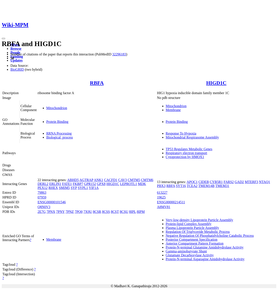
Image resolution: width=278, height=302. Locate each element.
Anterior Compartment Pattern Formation (194, 243)
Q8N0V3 (44, 207)
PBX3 (161, 186)
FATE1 (67, 184)
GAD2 (239, 182)
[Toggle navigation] (3, 38)
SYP (74, 188)
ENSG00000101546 (52, 202)
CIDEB (204, 182)
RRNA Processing (59, 133)
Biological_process (59, 137)
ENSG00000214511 (171, 202)
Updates (16, 60)
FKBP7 (78, 184)
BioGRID (17, 69)
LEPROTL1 (128, 184)
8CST (115, 212)
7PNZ (70, 212)
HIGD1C (216, 83)
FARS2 (228, 182)
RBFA (97, 83)
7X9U (87, 212)
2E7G (42, 212)
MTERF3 (251, 182)
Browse (15, 48)
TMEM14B (206, 186)
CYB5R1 (216, 182)
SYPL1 (83, 188)
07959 (42, 197)
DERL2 (43, 184)
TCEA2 (192, 186)
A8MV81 (163, 207)
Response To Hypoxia (181, 133)
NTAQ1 (264, 182)
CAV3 (122, 180)
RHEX (53, 188)
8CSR (97, 212)
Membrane (173, 110)
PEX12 (43, 188)
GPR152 (90, 184)
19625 (161, 197)
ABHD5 (73, 180)
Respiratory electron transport (186, 153)
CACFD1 (110, 180)
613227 (162, 192)
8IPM (141, 212)
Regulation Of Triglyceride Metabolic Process (198, 232)
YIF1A (94, 188)
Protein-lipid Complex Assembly (189, 224)
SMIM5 (64, 188)
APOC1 (192, 182)
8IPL (132, 212)
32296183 (119, 54)
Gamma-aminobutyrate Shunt (186, 251)
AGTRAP (86, 180)
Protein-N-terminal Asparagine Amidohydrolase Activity (205, 259)
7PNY (60, 212)
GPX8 (101, 184)
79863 (42, 192)
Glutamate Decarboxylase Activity (190, 255)
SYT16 (181, 186)
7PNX (50, 212)
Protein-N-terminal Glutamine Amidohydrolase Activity (205, 247)
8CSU (124, 212)
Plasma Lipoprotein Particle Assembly (192, 228)
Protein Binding (57, 121)
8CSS (106, 212)
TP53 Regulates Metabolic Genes (189, 149)
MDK (142, 184)
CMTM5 (134, 180)
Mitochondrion (56, 108)
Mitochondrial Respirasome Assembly (192, 137)
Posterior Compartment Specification (191, 239)
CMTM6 (147, 180)
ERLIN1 (55, 184)
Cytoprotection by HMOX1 (185, 157)
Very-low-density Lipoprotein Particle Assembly (199, 220)
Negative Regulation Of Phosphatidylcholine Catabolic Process (210, 235)
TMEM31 (222, 186)
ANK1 (98, 180)
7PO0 (79, 212)
